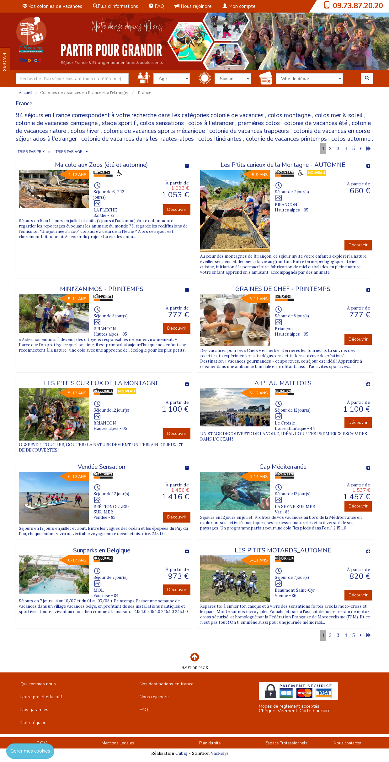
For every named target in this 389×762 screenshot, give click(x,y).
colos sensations (162, 123)
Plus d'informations (115, 6)
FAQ (156, 6)
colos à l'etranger (211, 123)
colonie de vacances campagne (57, 123)
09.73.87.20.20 (358, 6)
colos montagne (289, 115)
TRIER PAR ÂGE (69, 152)
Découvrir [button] (176, 209)
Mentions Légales (118, 743)
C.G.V (41, 743)
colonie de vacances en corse (331, 131)
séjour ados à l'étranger (46, 139)
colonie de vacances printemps (286, 139)
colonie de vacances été (315, 123)
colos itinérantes (220, 139)
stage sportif (119, 123)
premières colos (259, 123)
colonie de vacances (237, 115)
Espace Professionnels (286, 743)
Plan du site (210, 743)
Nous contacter (347, 743)
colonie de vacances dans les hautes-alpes (137, 139)
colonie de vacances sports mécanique (154, 131)
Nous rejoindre (193, 6)
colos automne (350, 139)
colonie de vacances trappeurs (249, 131)
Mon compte (239, 6)
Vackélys (220, 753)
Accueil (25, 92)
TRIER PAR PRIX (31, 152)
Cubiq (181, 753)
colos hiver (85, 131)
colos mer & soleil (339, 115)
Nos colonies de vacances (52, 6)
